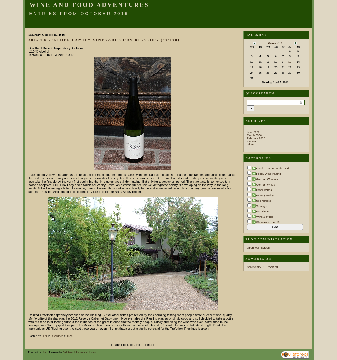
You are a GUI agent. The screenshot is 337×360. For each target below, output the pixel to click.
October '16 (275, 43)
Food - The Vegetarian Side (273, 168)
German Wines (265, 184)
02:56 (70, 335)
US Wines (57, 335)
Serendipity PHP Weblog (262, 266)
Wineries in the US (267, 222)
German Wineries (267, 179)
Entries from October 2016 (79, 13)
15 (289, 61)
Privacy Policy (265, 195)
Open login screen (258, 247)
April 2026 (253, 131)
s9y (44, 352)
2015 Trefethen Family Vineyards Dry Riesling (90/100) (103, 40)
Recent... (252, 141)
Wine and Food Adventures (89, 4)
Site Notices (263, 200)
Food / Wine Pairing (268, 173)
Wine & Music (264, 216)
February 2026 (256, 138)
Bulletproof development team (79, 352)
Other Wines (264, 189)
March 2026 (254, 135)
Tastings (261, 206)
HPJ (44, 335)
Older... (251, 144)
